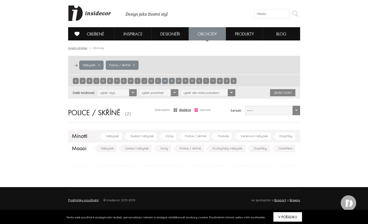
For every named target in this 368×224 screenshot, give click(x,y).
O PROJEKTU (82, 198)
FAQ (292, 198)
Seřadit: (236, 110)
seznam (202, 110)
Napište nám (111, 198)
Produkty (244, 34)
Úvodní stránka (77, 48)
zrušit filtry (283, 93)
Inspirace (133, 34)
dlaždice (182, 110)
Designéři (170, 34)
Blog (281, 34)
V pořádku (287, 217)
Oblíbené (87, 33)
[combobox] (117, 92)
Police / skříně (121, 65)
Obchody (207, 34)
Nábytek (91, 65)
